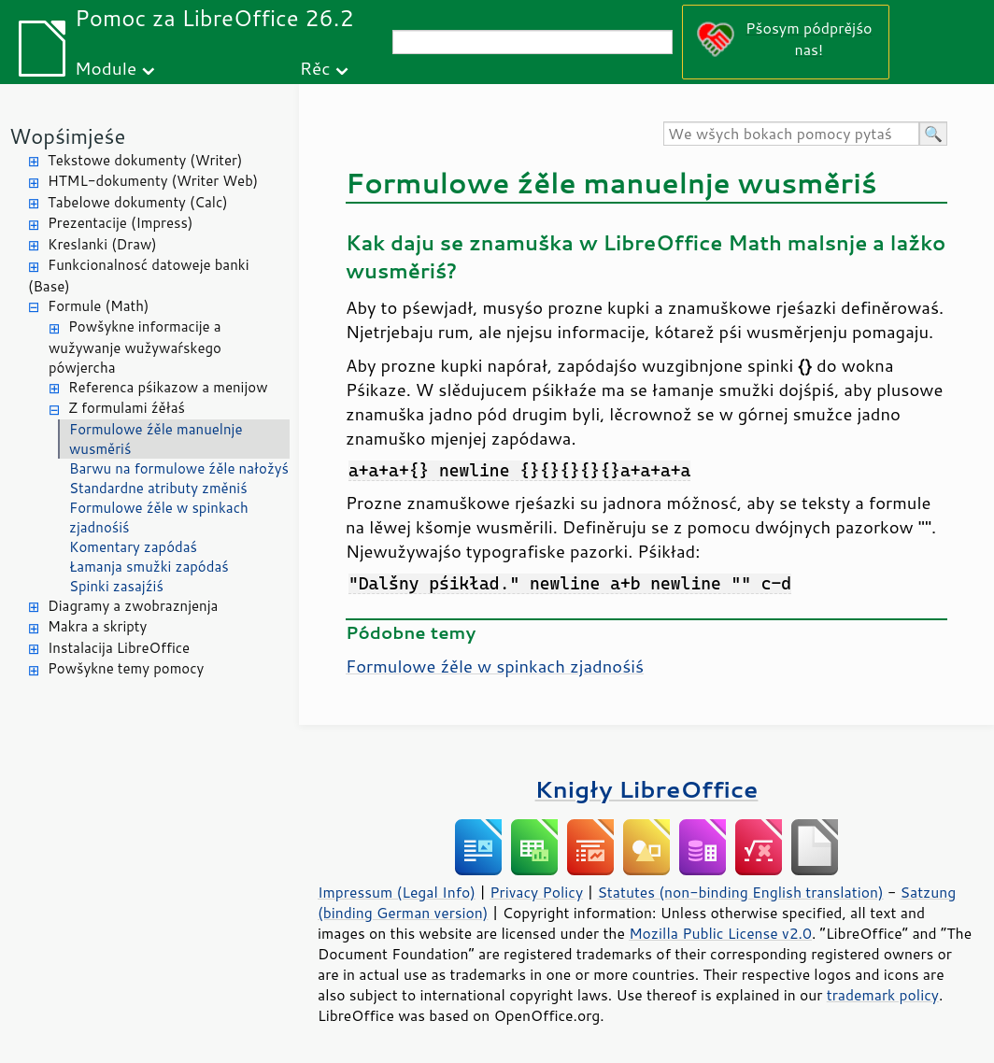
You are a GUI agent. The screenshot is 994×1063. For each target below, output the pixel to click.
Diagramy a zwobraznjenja (133, 606)
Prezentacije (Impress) (120, 223)
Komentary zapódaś (133, 547)
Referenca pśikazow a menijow (168, 387)
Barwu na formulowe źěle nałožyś (179, 468)
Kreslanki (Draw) (102, 244)
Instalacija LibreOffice (119, 648)
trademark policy (883, 995)
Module (105, 67)
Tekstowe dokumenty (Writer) (145, 160)
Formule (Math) (98, 306)
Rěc (315, 67)
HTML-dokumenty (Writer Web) (153, 181)
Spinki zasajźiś (116, 586)
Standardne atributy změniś (158, 488)
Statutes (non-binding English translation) (740, 892)
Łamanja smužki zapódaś (149, 566)
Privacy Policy (536, 892)
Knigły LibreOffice (647, 788)
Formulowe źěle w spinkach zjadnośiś (158, 517)
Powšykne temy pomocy (126, 668)
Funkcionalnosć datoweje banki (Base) (138, 275)
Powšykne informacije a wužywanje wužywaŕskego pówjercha (135, 347)
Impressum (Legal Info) (397, 892)
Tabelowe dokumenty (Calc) (138, 202)
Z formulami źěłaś (126, 408)
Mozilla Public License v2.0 (720, 933)
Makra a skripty (97, 626)
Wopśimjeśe (67, 135)
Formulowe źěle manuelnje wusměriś (155, 439)
